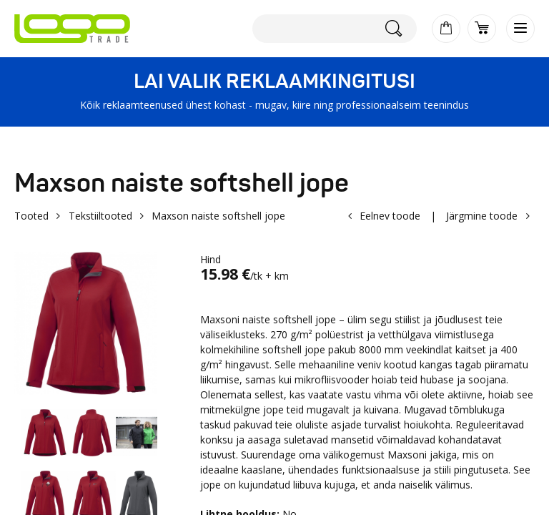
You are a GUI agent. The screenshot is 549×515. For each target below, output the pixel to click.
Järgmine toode (482, 215)
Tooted (31, 215)
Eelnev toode (390, 215)
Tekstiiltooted (100, 215)
